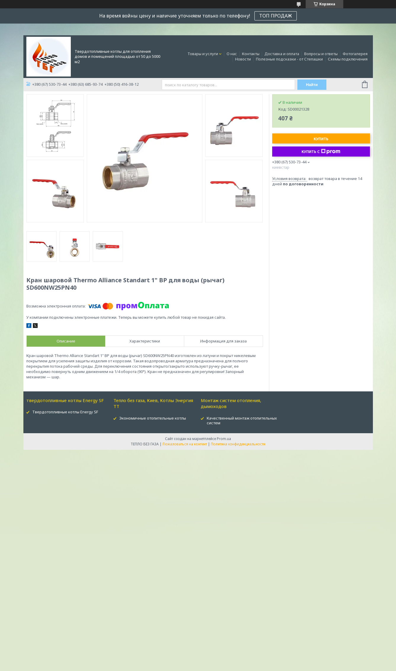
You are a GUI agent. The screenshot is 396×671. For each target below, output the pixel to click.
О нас (232, 53)
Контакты (250, 53)
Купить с (321, 151)
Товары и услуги (202, 53)
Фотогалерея (355, 53)
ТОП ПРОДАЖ (275, 15)
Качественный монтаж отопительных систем (242, 420)
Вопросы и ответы (321, 53)
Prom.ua (224, 438)
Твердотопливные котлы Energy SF (65, 412)
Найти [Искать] (312, 84)
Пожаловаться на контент (185, 444)
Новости (243, 59)
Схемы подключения (348, 59)
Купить (321, 138)
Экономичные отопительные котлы (152, 418)
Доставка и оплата (281, 53)
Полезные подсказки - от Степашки (289, 59)
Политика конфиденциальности (238, 444)
